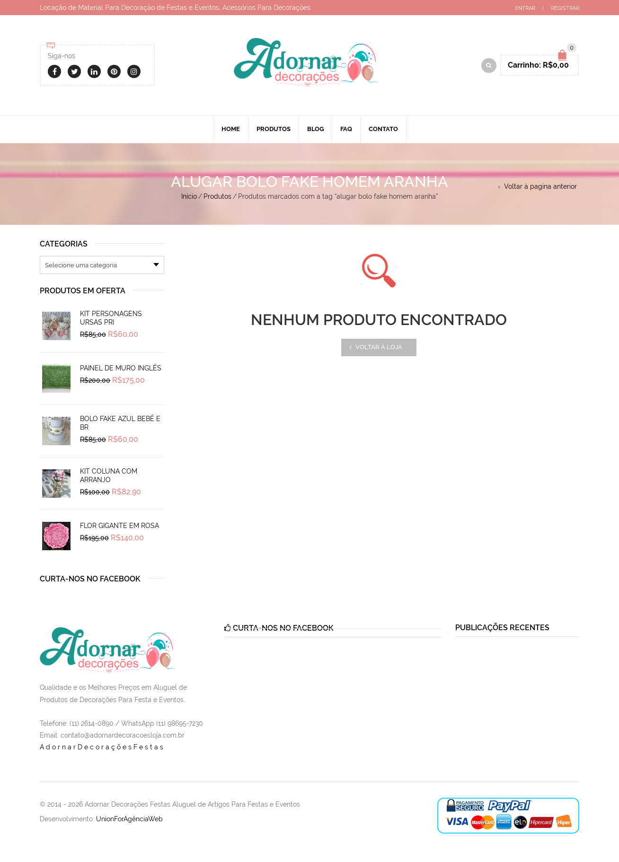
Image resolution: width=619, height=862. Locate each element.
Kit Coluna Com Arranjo (108, 475)
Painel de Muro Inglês (120, 368)
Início (189, 196)
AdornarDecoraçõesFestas (102, 747)
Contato (383, 128)
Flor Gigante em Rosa (119, 525)
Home (230, 128)
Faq (346, 128)
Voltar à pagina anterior (540, 186)
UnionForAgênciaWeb (129, 819)
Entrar (525, 8)
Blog (315, 128)
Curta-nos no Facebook (90, 578)
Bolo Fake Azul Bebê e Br (120, 423)
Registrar (565, 8)
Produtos (273, 128)
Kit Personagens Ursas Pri (111, 318)
